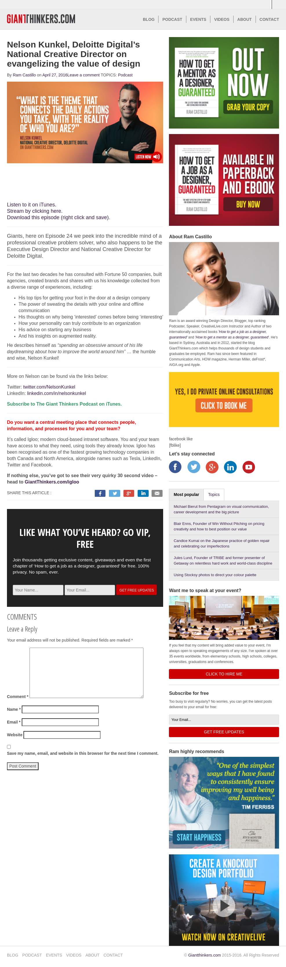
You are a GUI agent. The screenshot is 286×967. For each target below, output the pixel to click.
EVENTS (198, 19)
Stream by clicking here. (35, 211)
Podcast (125, 75)
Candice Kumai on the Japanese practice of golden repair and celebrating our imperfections (221, 543)
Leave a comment (84, 75)
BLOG (148, 19)
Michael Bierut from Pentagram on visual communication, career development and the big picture (221, 509)
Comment (17, 696)
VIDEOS (221, 19)
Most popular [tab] (186, 494)
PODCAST (172, 19)
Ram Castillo (24, 75)
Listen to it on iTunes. (31, 205)
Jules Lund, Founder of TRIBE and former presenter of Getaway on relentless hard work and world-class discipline (223, 560)
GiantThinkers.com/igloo (52, 481)
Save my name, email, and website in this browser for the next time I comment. (83, 753)
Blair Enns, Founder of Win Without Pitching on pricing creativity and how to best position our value (219, 526)
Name (14, 709)
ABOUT (244, 19)
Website (14, 734)
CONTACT (269, 19)
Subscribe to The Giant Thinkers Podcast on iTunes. (64, 404)
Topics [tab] (214, 494)
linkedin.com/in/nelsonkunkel (56, 393)
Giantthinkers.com (204, 955)
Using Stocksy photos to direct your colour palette (215, 575)
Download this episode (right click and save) (58, 217)
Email (14, 722)
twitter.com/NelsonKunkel (49, 386)
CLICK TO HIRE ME (224, 674)
